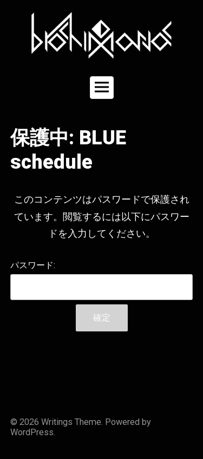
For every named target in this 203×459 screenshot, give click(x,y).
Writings (57, 422)
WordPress (32, 432)
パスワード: (101, 280)
